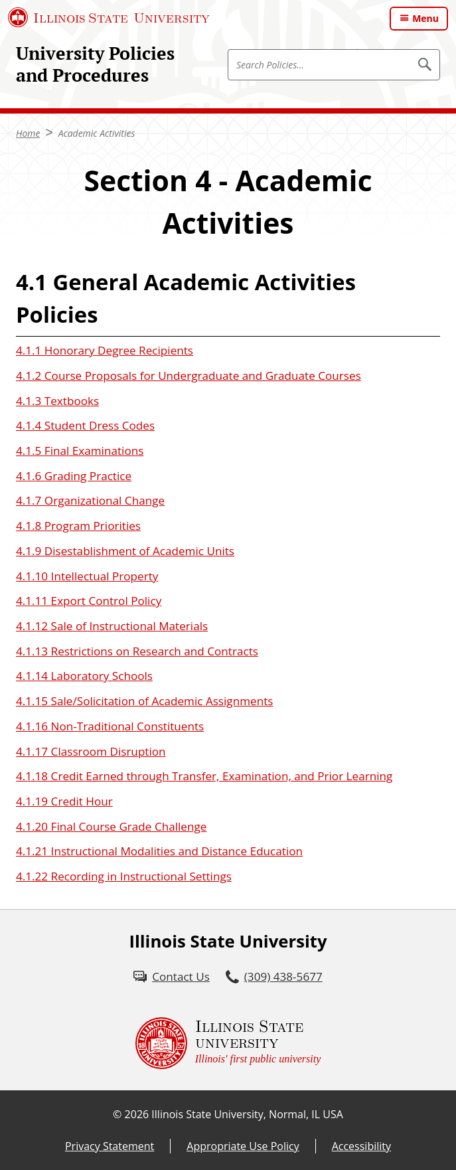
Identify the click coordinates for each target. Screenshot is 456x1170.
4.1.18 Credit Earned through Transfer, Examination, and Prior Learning (204, 776)
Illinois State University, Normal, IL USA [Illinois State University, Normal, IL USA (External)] (247, 1114)
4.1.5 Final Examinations (79, 450)
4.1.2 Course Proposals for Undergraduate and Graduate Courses (188, 375)
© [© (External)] (117, 1114)
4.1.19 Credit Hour (64, 801)
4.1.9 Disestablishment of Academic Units (125, 550)
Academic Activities (96, 133)
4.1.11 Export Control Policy (88, 600)
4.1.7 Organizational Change (90, 500)
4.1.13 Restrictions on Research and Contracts (137, 651)
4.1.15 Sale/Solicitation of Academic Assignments (144, 701)
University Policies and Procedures (95, 64)
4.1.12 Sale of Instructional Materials (112, 625)
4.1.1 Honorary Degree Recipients (104, 350)
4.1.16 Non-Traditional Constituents (110, 726)
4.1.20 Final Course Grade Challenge (111, 826)
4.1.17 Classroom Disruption (91, 751)
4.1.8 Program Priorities (78, 525)
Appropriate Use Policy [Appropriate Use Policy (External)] (243, 1146)
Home (28, 133)
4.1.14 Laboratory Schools (84, 675)
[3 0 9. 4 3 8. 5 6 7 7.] (274, 976)
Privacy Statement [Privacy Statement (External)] (109, 1146)
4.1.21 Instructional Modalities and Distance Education (159, 851)
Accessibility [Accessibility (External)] (361, 1146)
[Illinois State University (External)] (109, 17)
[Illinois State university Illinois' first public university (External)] (228, 1043)
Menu (425, 18)
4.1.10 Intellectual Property (87, 576)
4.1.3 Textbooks (57, 400)
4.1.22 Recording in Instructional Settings (124, 876)
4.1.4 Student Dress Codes (85, 425)
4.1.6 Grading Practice (73, 475)
